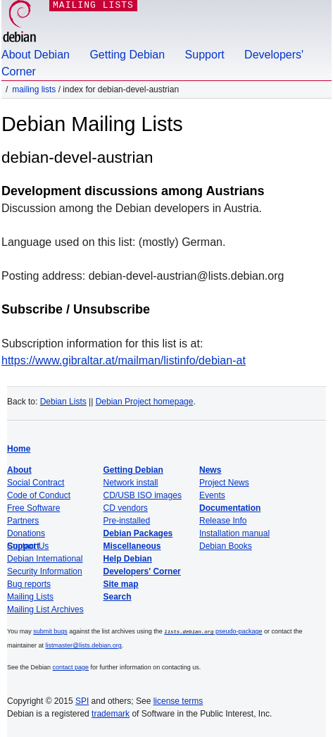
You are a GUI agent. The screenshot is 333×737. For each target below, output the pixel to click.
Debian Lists (63, 402)
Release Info (222, 521)
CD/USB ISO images (142, 495)
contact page (71, 666)
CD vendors (125, 508)
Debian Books (225, 546)
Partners (23, 521)
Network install (130, 483)
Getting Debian (127, 55)
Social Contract (35, 483)
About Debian (35, 55)
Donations (26, 533)
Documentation (229, 508)
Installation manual (234, 533)
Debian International (44, 559)
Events (212, 495)
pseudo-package (213, 631)
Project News (224, 483)
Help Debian (127, 559)
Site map (121, 584)
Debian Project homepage (145, 402)
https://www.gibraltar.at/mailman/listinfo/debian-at (123, 360)
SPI (82, 700)
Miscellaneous (132, 546)
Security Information (44, 571)
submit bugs (50, 631)
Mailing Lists (34, 89)
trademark (111, 713)
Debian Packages (138, 533)
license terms (178, 700)
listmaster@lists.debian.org (84, 644)
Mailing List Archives (45, 609)
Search (117, 597)
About (19, 470)
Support (205, 55)
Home (18, 449)
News (210, 470)
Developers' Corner (142, 571)
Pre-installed (127, 521)
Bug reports (29, 584)
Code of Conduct (38, 495)
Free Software (33, 508)
